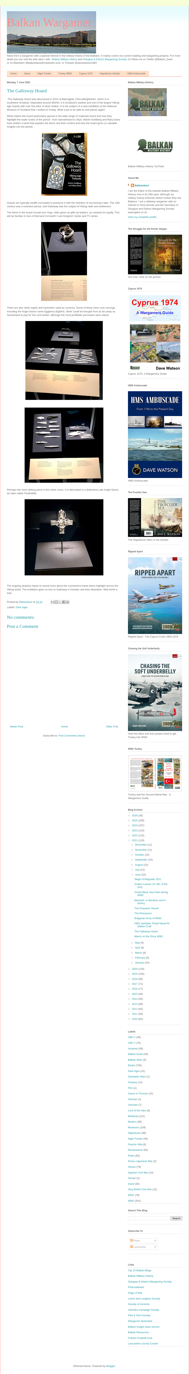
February (140, 957)
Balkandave (142, 185)
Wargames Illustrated (140, 1321)
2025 (135, 820)
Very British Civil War (140, 1189)
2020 (135, 968)
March (139, 952)
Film (130, 1088)
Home (13, 73)
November (141, 849)
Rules (131, 1155)
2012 (135, 1008)
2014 (135, 998)
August (139, 864)
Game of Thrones (138, 1093)
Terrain (132, 1178)
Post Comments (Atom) (71, 735)
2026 (135, 815)
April (138, 947)
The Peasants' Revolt (146, 908)
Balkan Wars (135, 1059)
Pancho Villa (135, 1144)
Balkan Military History (65, 59)
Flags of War (135, 1292)
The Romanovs (143, 913)
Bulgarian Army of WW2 (147, 918)
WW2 (131, 1200)
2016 (135, 988)
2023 (135, 830)
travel (131, 1183)
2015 (135, 993)
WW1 (131, 1195)
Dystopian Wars (137, 1076)
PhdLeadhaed (136, 1287)
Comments (138, 1246)
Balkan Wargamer (49, 22)
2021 (135, 840)
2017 (135, 983)
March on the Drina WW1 (148, 936)
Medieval (133, 1116)
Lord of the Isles (137, 1110)
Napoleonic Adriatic (110, 73)
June (138, 874)
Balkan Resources (138, 1332)
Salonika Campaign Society (143, 1309)
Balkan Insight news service (143, 1326)
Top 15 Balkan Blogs (139, 1270)
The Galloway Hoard (146, 931)
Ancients (133, 1048)
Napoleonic (134, 1132)
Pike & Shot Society (139, 1315)
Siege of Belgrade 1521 (147, 879)
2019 (135, 973)
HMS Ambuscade (136, 73)
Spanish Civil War (138, 1172)
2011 (135, 1013)
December (141, 844)
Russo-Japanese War (140, 1161)
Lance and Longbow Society (144, 1298)
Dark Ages (22, 607)
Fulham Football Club (140, 1338)
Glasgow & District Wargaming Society (105, 59)
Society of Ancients (139, 1304)
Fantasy (132, 1082)
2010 (135, 1018)
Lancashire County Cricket (143, 1343)
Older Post (112, 726)
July (137, 869)
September (141, 859)
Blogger (110, 1366)
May (138, 942)
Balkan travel (135, 1054)
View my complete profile (142, 217)
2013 (135, 1003)
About (27, 73)
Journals (133, 1104)
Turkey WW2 (65, 73)
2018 (135, 978)
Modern (132, 1121)
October (140, 854)
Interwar (132, 1099)
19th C (131, 1042)
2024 (135, 825)
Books (131, 1065)
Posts (135, 1240)
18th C (131, 1037)
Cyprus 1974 (86, 73)
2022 (135, 835)
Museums (133, 1127)
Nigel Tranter (44, 73)
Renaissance (135, 1149)
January (140, 962)
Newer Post (16, 726)
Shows (132, 1166)
